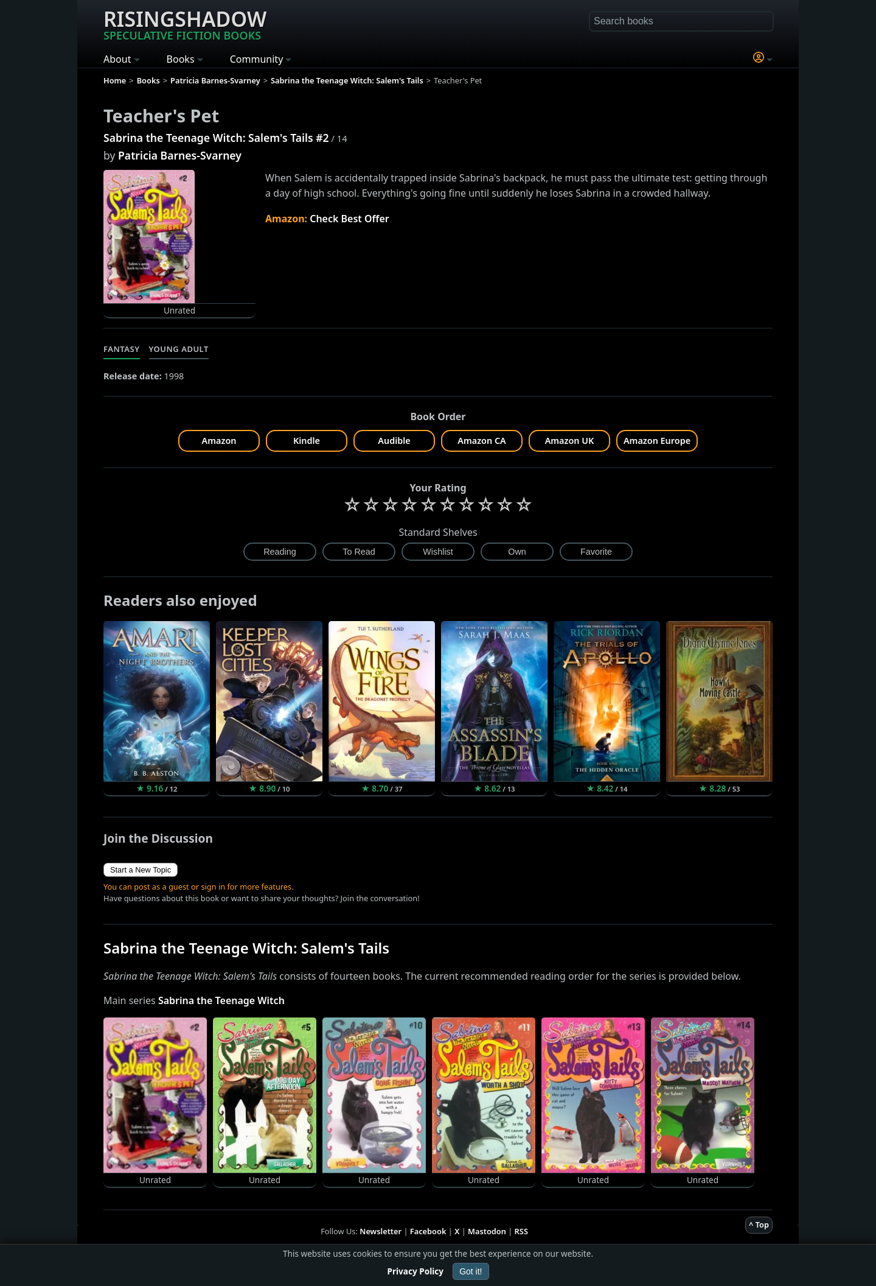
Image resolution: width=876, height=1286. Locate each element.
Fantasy (121, 348)
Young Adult (179, 348)
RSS (521, 1231)
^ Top (759, 1224)
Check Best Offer (349, 218)
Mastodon (487, 1231)
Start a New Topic (140, 869)
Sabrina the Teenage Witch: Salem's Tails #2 (216, 137)
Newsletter (380, 1231)
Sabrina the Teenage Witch (221, 1000)
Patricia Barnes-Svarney (180, 155)
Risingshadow (184, 24)
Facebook (428, 1231)
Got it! (470, 1271)
